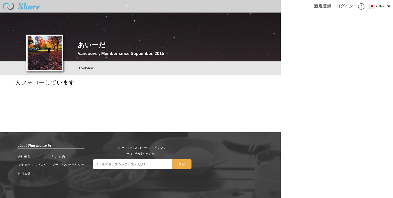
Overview (86, 68)
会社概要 (24, 156)
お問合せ (24, 173)
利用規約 (58, 156)
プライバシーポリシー (68, 165)
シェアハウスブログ (32, 165)
